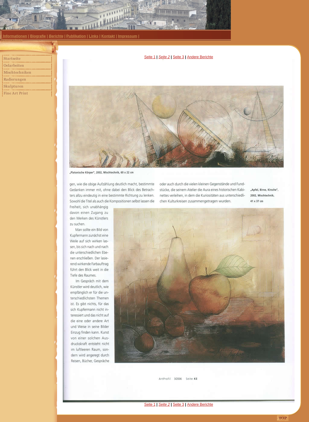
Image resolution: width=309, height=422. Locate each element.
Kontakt (108, 36)
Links (93, 36)
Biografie (38, 36)
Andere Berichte (200, 57)
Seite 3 (178, 57)
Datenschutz (11, 40)
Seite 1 (149, 57)
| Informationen (14, 36)
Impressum (127, 36)
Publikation (76, 36)
